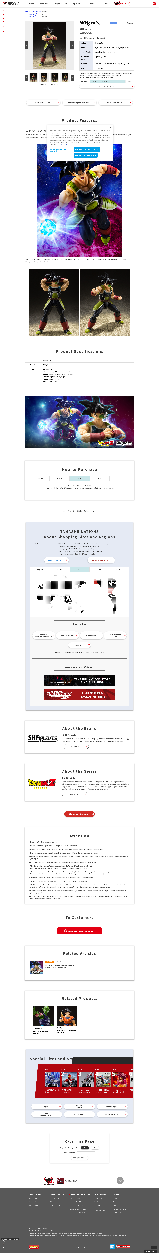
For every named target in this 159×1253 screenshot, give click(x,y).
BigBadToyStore (67, 635)
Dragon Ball (36, 15)
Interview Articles (111, 1114)
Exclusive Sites (54, 1198)
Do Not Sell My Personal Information (10, 1239)
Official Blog (53, 1202)
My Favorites (77, 4)
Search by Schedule (34, 1198)
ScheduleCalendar (78, 1107)
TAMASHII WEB (28, 11)
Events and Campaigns (76, 1205)
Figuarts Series (37, 11)
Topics (45, 1107)
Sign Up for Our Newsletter (77, 1212)
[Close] (110, 127)
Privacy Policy (117, 1205)
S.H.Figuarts (36, 13)
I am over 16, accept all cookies (85, 155)
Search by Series (33, 1205)
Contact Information (99, 1211)
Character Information (79, 814)
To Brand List (75, 746)
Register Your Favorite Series (77, 1209)
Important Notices (74, 1198)
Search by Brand (34, 1202)
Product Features (42, 102)
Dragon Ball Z (36, 16)
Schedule (92, 4)
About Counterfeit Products (77, 1202)
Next (72, 45)
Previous (26, 45)
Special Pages (111, 1107)
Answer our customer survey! (80, 930)
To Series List (74, 794)
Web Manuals (98, 1202)
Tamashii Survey (98, 1198)
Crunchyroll (91, 635)
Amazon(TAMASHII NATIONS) (43, 635)
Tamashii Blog (78, 1114)
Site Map (105, 4)
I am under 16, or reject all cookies (87, 149)
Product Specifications (78, 102)
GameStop (79, 645)
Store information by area (106, 86)
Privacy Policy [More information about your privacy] (62, 144)
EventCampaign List (45, 1114)
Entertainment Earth (115, 635)
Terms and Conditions (119, 1209)
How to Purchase (114, 102)
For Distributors (117, 1212)
